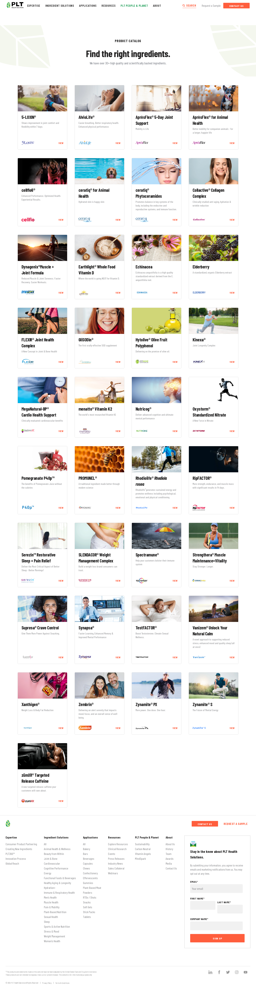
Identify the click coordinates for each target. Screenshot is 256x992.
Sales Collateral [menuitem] (116, 868)
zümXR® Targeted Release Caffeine (35, 778)
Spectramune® (147, 554)
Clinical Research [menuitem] (117, 849)
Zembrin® (86, 704)
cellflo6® (28, 190)
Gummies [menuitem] (88, 883)
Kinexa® (199, 339)
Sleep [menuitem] (47, 921)
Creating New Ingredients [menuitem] (19, 849)
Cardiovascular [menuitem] (52, 863)
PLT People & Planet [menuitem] (147, 837)
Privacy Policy (47, 983)
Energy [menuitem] (47, 873)
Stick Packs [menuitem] (89, 912)
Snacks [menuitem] (87, 902)
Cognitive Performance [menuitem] (56, 868)
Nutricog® (143, 408)
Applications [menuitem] (90, 837)
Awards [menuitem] (170, 858)
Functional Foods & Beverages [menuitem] (60, 878)
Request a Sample (211, 5)
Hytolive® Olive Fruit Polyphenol (151, 342)
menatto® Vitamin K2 (95, 408)
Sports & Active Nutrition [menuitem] (57, 926)
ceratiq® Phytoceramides (149, 193)
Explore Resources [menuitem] (118, 844)
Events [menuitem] (111, 853)
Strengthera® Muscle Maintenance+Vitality (210, 557)
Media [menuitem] (169, 863)
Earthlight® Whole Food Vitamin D (97, 269)
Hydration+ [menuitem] (49, 887)
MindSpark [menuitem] (140, 858)
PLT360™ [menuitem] (10, 853)
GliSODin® (86, 339)
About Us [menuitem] (170, 844)
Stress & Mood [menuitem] (51, 931)
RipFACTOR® (202, 478)
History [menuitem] (169, 849)
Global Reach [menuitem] (12, 863)
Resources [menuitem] (114, 837)
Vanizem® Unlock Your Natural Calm (210, 630)
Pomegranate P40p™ (38, 478)
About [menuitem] (169, 837)
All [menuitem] (45, 844)
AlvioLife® (86, 117)
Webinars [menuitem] (113, 873)
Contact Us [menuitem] (171, 868)
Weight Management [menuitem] (54, 936)
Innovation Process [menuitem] (16, 858)
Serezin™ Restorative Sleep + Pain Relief (39, 557)
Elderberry (201, 266)
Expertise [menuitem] (11, 837)
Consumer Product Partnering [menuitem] (21, 844)
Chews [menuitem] (86, 868)
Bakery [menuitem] (86, 849)
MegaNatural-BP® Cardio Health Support (39, 411)
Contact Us (236, 5)
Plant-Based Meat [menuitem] (92, 887)
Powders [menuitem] (87, 892)
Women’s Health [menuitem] (52, 941)
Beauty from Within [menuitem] (54, 853)
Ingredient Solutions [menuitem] (56, 837)
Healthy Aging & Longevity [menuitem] (57, 883)
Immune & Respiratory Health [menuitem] (59, 892)
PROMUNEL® (88, 478)
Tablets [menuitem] (87, 917)
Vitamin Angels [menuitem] (143, 853)
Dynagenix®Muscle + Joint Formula (38, 269)
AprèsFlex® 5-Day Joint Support (154, 120)
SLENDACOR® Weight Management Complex (96, 557)
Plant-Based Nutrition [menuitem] (55, 912)
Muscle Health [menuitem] (51, 902)
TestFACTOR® (146, 627)
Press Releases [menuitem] (116, 858)
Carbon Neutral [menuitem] (143, 849)
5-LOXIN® (29, 117)
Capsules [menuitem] (88, 863)
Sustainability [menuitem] (142, 844)
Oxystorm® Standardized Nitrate (209, 411)
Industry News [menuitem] (115, 863)
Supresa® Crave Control (40, 627)
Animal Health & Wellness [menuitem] (57, 849)
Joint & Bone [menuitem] (50, 858)
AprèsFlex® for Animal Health (210, 120)
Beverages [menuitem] (88, 858)
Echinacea (144, 266)
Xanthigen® (30, 704)
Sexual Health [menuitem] (51, 917)
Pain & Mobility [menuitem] (51, 907)
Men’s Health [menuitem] (50, 897)
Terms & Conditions (62, 983)
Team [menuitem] (168, 853)
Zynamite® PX (146, 704)
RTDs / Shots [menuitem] (89, 897)
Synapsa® (86, 627)
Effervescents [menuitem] (90, 878)
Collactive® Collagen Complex (208, 193)
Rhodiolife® (151, 481)
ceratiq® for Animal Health (94, 193)
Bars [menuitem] (85, 853)
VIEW (61, 143)
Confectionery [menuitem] (90, 873)
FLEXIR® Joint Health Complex (38, 342)
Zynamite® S (202, 704)
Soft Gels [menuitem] (87, 907)
